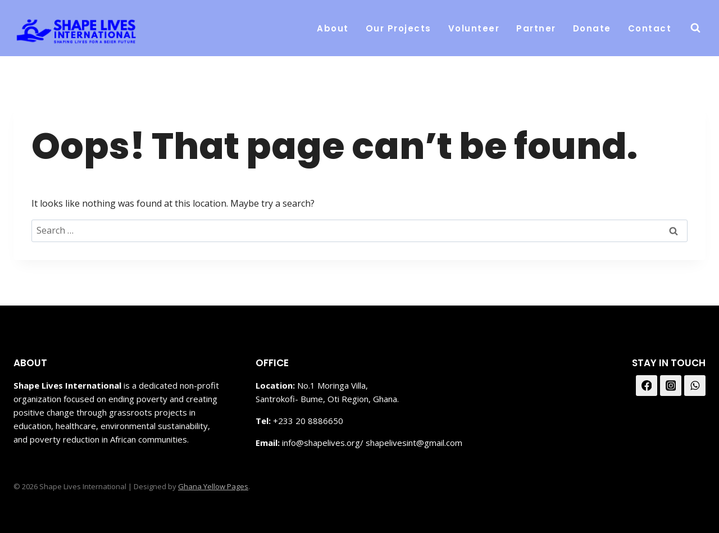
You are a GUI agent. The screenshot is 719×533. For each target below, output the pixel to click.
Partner (536, 28)
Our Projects (398, 28)
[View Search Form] (695, 28)
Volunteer (474, 28)
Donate (592, 28)
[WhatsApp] (695, 386)
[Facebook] (646, 386)
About (333, 28)
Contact (650, 28)
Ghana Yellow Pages (213, 486)
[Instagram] (670, 386)
